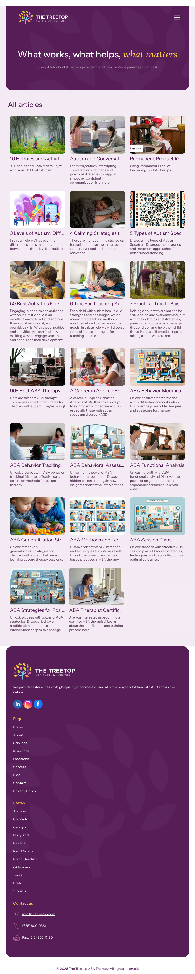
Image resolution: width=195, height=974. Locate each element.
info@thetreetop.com (38, 914)
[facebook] (38, 705)
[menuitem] (97, 726)
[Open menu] (177, 17)
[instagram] (27, 705)
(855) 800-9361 (34, 926)
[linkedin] (17, 705)
